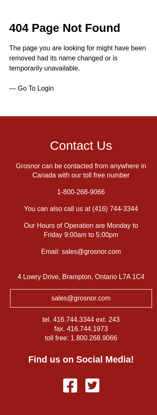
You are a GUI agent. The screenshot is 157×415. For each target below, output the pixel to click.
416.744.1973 (87, 328)
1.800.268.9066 (94, 338)
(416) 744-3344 (115, 208)
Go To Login (36, 88)
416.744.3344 (73, 319)
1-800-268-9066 (81, 192)
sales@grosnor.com (91, 251)
